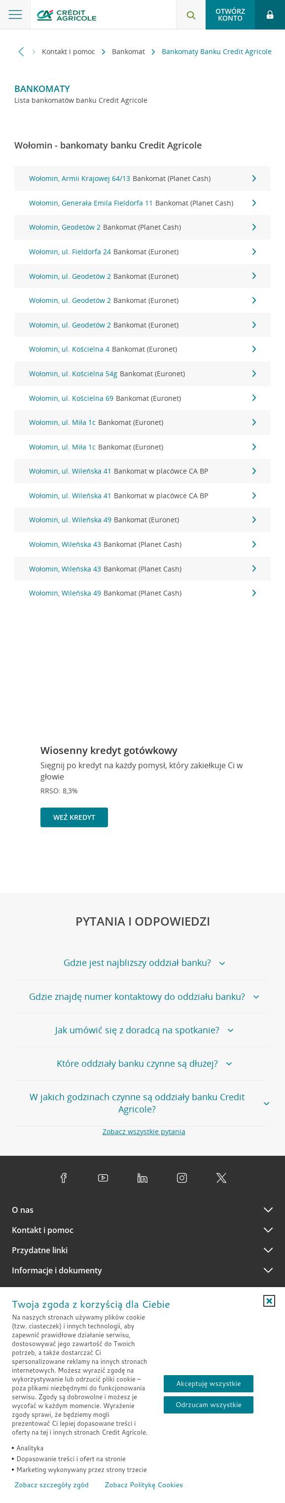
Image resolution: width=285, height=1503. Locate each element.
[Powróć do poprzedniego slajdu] (230, 860)
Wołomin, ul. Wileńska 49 (142, 520)
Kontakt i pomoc (69, 51)
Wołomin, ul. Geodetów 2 (142, 276)
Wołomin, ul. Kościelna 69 (142, 398)
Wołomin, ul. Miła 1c (142, 422)
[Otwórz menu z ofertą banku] (15, 15)
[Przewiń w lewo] (21, 51)
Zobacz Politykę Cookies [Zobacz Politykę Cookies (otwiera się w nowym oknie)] (144, 1485)
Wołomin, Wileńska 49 (142, 593)
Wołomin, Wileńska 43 (142, 544)
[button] (269, 1301)
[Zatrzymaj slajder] (246, 861)
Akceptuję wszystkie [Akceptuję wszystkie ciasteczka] (208, 1383)
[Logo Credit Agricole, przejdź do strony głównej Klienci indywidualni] (66, 16)
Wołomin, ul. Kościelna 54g (142, 374)
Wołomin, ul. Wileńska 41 (142, 471)
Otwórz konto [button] (230, 14)
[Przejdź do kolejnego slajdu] (262, 861)
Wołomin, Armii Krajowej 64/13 (142, 178)
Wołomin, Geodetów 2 (142, 227)
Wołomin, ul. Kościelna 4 (142, 349)
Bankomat (129, 51)
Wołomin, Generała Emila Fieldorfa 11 (142, 203)
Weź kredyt (74, 817)
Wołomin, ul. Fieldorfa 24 (142, 252)
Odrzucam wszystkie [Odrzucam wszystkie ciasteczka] (209, 1405)
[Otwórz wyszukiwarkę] (191, 15)
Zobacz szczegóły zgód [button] (51, 1485)
